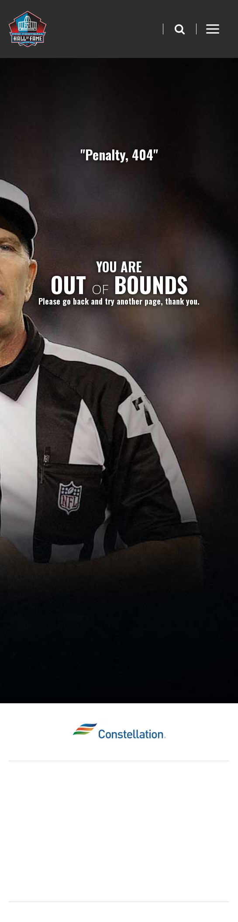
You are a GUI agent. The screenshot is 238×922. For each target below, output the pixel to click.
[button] (179, 29)
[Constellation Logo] (119, 732)
